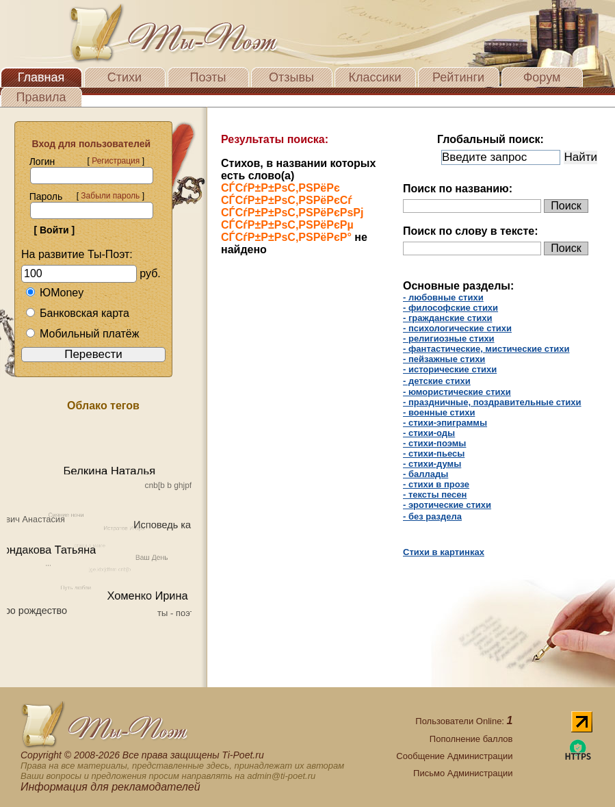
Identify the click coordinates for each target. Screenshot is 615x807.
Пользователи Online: (463, 721)
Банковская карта (77, 313)
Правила (41, 97)
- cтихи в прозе (436, 484)
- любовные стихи (443, 297)
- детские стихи (437, 381)
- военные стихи (439, 412)
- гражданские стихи (447, 318)
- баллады (425, 474)
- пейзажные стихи (444, 359)
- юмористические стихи (457, 392)
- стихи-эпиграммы (445, 423)
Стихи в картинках (443, 552)
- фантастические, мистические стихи (486, 349)
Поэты (208, 77)
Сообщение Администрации (454, 756)
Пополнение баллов (471, 739)
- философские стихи (450, 308)
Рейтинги (458, 77)
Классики (375, 77)
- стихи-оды (429, 433)
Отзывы (291, 77)
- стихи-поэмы (434, 443)
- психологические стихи (457, 328)
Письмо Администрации (462, 773)
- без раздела (432, 516)
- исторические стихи (450, 369)
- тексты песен (435, 494)
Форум (542, 77)
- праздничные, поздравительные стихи (492, 402)
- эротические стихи (447, 505)
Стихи (124, 77)
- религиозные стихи (449, 338)
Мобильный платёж (82, 334)
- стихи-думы (432, 464)
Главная (41, 77)
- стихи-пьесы (433, 453)
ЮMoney (54, 292)
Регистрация (116, 161)
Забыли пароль (110, 196)
